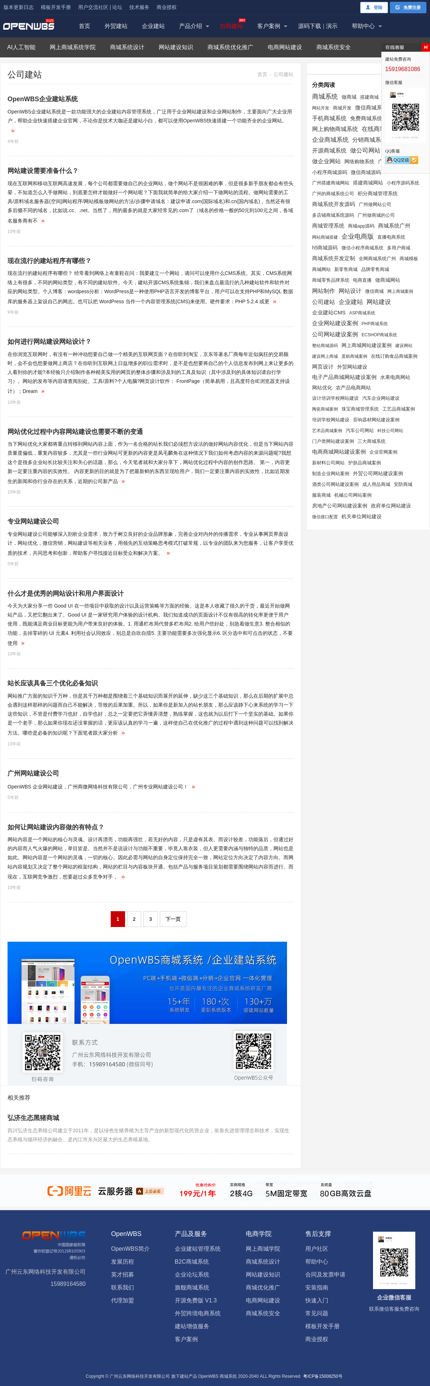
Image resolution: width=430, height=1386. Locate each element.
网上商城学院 (263, 1249)
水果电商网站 (395, 377)
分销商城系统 (369, 140)
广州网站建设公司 (33, 773)
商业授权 (167, 7)
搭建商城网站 (368, 183)
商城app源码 (361, 226)
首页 (84, 26)
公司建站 (323, 302)
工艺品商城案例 (398, 409)
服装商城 (321, 495)
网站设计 (350, 291)
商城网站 (321, 269)
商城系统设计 (127, 47)
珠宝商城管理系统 (360, 409)
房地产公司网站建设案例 (339, 506)
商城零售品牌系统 (330, 280)
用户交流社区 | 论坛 (100, 7)
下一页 (173, 919)
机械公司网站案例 (353, 495)
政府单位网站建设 (391, 506)
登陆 (374, 7)
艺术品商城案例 (327, 430)
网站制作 (323, 290)
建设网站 (403, 345)
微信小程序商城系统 (362, 247)
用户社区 (316, 1249)
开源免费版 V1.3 (196, 1300)
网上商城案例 (400, 291)
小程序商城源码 (329, 172)
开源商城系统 (329, 150)
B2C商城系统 (192, 1262)
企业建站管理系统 (198, 1249)
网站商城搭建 (325, 237)
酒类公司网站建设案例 (335, 484)
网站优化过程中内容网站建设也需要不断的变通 (75, 431)
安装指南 (316, 1287)
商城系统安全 (333, 47)
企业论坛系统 (192, 1275)
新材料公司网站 (328, 462)
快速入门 (316, 1300)
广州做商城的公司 (376, 215)
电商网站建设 (285, 47)
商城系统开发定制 (333, 258)
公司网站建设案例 (335, 334)
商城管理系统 (328, 226)
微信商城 (374, 291)
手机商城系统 (329, 118)
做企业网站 (326, 161)
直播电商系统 (391, 237)
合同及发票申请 (325, 1275)
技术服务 (139, 7)
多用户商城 (398, 247)
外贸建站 (116, 26)
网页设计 (323, 367)
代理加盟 (122, 1300)
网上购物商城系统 (335, 129)
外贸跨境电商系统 (198, 1313)
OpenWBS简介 (130, 1249)
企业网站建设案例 (335, 323)
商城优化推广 (263, 1287)
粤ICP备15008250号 (322, 1376)
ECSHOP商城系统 (379, 334)
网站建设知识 (176, 47)
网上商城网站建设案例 (366, 345)
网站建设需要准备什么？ (43, 170)
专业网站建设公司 (33, 521)
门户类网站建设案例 (333, 441)
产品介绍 (190, 26)
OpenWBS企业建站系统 (43, 99)
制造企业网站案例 (330, 473)
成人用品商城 (376, 484)
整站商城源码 (325, 345)
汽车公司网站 (360, 430)
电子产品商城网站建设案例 (344, 377)
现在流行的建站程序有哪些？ (49, 260)
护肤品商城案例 (364, 462)
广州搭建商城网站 (330, 183)
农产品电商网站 (353, 387)
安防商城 (403, 484)
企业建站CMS (329, 312)
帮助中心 (363, 26)
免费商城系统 (366, 118)
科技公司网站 (390, 430)
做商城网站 (387, 280)
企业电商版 (357, 236)
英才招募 (122, 1275)
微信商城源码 (366, 172)
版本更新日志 (19, 7)
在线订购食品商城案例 (394, 356)
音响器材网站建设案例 (376, 419)
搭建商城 (369, 97)
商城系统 (325, 96)
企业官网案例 (383, 452)
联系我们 (122, 1287)
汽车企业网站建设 (381, 398)
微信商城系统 (371, 107)
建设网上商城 (325, 356)
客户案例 (268, 26)
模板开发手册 (56, 7)
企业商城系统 (330, 139)
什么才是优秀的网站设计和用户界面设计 (66, 593)
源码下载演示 (318, 26)
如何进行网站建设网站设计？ (49, 341)
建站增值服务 (192, 1326)
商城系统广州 (394, 226)
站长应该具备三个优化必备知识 (53, 683)
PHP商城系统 (375, 323)
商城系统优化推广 (230, 47)
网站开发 (320, 108)
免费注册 (408, 7)
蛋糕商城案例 (354, 356)
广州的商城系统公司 (333, 193)
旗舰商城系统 (192, 1287)
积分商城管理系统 (378, 193)
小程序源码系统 (403, 183)
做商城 (349, 97)
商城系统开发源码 (333, 204)
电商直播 (362, 280)
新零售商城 (346, 269)
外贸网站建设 (352, 367)
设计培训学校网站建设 (335, 398)
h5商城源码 (325, 247)
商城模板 (409, 258)
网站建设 (379, 302)
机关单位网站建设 (361, 516)
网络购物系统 (359, 161)
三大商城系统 (372, 441)
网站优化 (322, 387)
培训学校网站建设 (330, 419)
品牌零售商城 (375, 269)
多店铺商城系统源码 (333, 215)
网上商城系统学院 (73, 47)
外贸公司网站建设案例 (378, 473)
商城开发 (342, 108)
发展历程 (122, 1262)
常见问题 (316, 1313)
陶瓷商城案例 (325, 409)
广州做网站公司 (375, 204)
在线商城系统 (380, 128)
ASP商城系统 (362, 312)
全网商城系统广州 (377, 258)
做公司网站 (365, 150)
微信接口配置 (325, 516)
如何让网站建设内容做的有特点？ (56, 827)
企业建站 (153, 26)
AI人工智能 (21, 47)
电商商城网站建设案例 (339, 452)
